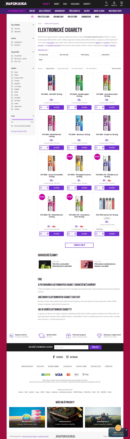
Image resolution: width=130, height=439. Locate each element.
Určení (22, 38)
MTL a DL (17, 61)
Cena (22, 116)
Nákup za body (99, 11)
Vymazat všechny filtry (19, 131)
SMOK (42, 390)
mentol (106, 43)
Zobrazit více (43, 50)
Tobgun (48, 390)
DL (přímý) (17, 56)
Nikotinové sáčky (115, 11)
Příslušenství (74, 11)
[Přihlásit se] (112, 4)
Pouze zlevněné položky (22, 126)
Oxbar (110, 390)
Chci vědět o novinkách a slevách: (41, 345)
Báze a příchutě (45, 11)
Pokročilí (17, 45)
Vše (32, 17)
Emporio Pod (18, 78)
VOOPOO (103, 390)
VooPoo (16, 109)
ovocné (40, 45)
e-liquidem (51, 43)
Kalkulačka (40, 365)
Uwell (16, 103)
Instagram (72, 356)
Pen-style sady (43, 17)
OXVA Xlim (87, 390)
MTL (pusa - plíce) (20, 59)
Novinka (17, 29)
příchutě (112, 45)
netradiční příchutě (53, 45)
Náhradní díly (60, 11)
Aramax (20, 390)
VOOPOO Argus (78, 390)
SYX (98, 390)
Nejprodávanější (62, 68)
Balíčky (87, 11)
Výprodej (17, 31)
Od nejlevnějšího (77, 68)
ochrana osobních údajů (29, 435)
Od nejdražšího (91, 68)
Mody (97, 17)
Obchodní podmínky (53, 365)
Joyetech (17, 83)
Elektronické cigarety (16, 11)
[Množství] (44, 107)
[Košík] (120, 4)
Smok (16, 95)
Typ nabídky (22, 25)
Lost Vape (17, 86)
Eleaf (16, 72)
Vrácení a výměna (81, 365)
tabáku (97, 43)
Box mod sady (59, 17)
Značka (22, 68)
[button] (104, 4)
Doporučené (50, 68)
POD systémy (72, 17)
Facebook (58, 356)
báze (106, 45)
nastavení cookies (43, 435)
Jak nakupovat (67, 365)
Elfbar (16, 75)
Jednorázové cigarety (65, 390)
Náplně (32, 11)
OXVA (16, 92)
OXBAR (16, 89)
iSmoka (16, 81)
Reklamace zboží (96, 365)
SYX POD (17, 101)
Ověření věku (108, 365)
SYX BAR (17, 98)
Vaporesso (17, 106)
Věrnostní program (27, 365)
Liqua (37, 390)
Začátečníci (18, 42)
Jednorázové (86, 17)
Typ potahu (22, 52)
